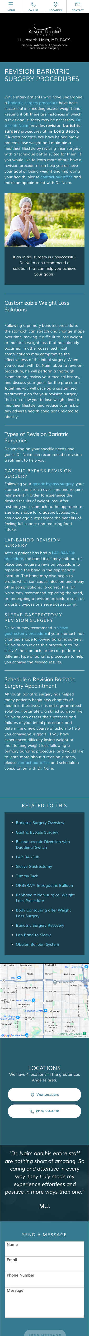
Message (15, 1290)
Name (12, 1244)
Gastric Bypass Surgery (37, 832)
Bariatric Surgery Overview (40, 822)
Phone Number (20, 1275)
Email (12, 1260)
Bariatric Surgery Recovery (40, 925)
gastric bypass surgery (53, 484)
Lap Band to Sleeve (34, 935)
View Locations (45, 1095)
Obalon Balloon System (37, 944)
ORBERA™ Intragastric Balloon (44, 885)
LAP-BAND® (27, 857)
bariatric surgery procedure (33, 103)
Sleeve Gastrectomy (34, 866)
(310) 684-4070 (44, 1111)
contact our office (57, 177)
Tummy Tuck (27, 876)
